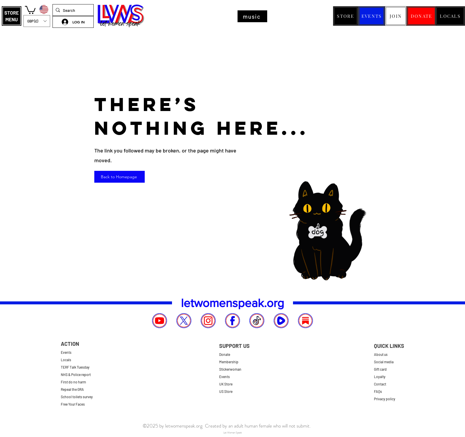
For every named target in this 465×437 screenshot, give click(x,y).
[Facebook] (232, 320)
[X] (183, 320)
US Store (225, 391)
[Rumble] (281, 320)
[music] (252, 16)
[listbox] (36, 21)
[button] (11, 16)
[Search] (72, 10)
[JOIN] (396, 16)
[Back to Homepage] (119, 177)
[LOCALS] (450, 16)
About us (381, 354)
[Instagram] (208, 320)
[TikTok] (256, 320)
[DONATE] (421, 16)
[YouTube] (159, 320)
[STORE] (345, 16)
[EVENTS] (371, 16)
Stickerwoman (230, 369)
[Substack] (305, 320)
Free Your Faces (73, 404)
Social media (384, 362)
